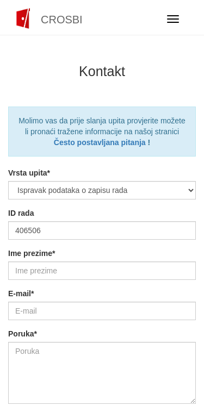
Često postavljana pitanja (100, 142)
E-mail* (21, 293)
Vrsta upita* (29, 172)
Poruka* (22, 333)
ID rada (21, 213)
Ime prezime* (31, 253)
